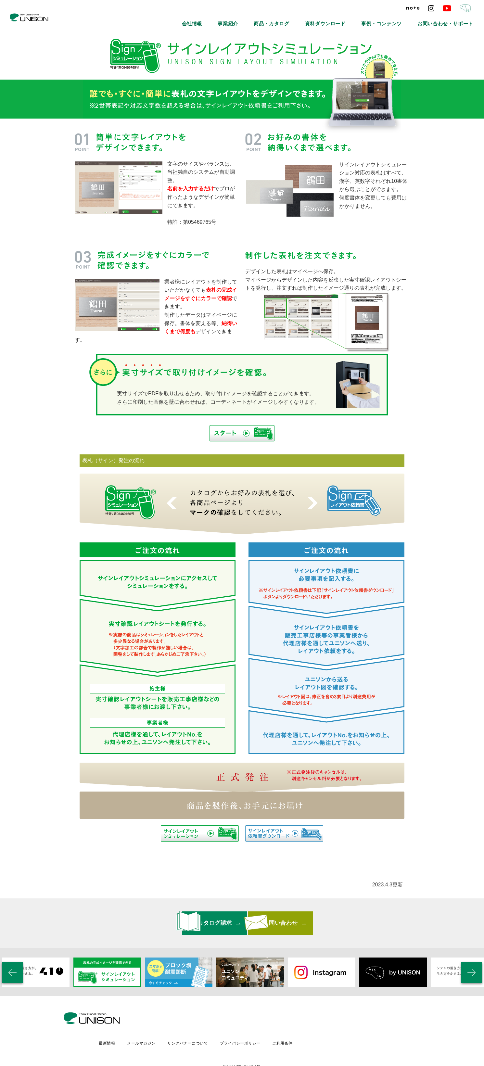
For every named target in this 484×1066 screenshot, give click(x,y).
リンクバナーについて (243, 1019)
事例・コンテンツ (405, 19)
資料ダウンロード (361, 19)
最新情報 (160, 1019)
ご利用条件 (340, 1019)
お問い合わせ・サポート (453, 19)
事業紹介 (285, 19)
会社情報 (257, 19)
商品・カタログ (320, 19)
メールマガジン (195, 1019)
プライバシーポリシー (296, 1019)
